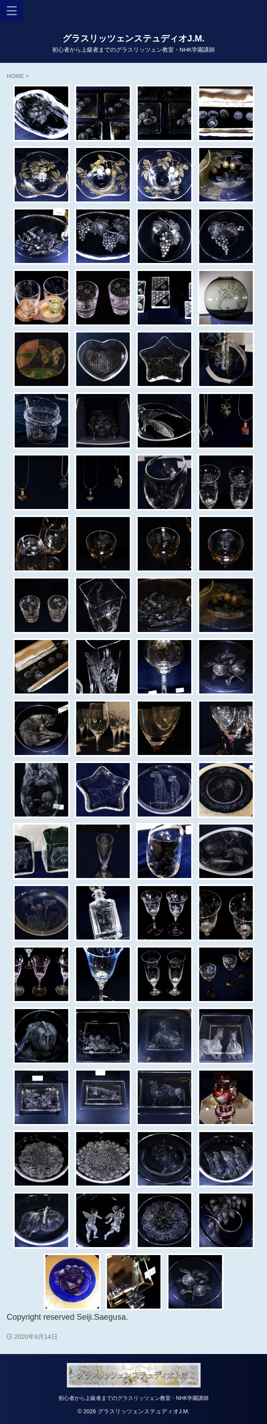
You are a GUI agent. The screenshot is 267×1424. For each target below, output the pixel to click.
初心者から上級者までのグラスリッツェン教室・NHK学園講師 (133, 1398)
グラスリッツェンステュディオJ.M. (133, 38)
